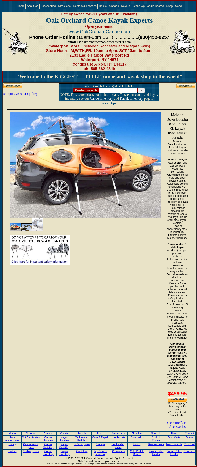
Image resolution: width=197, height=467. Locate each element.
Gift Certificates (31, 437)
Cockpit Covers (156, 439)
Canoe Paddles (48, 439)
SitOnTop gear (82, 444)
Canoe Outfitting (48, 446)
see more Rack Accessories (177, 424)
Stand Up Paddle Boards (148, 6)
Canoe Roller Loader (174, 453)
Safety (12, 444)
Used (178, 6)
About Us (32, 6)
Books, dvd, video (118, 446)
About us (31, 433)
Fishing (137, 444)
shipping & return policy (20, 94)
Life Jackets (118, 437)
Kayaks (126, 6)
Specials (156, 433)
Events (189, 437)
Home (20, 6)
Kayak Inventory (64, 453)
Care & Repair (100, 437)
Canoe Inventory (48, 453)
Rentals (82, 433)
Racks (102, 6)
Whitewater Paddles (81, 439)
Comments (118, 451)
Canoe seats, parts (30, 446)
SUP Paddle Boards (137, 453)
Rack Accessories (12, 439)
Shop (169, 6)
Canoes (114, 6)
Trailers (12, 451)
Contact (189, 433)
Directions (64, 6)
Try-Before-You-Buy (100, 453)
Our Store (81, 451)
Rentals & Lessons (84, 6)
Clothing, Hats (31, 451)
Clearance (189, 451)
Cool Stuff (189, 444)
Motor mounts (174, 444)
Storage (100, 444)
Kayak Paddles (64, 439)
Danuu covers (156, 444)
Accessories (48, 6)
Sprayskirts (137, 437)
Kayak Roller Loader (156, 453)
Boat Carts (174, 437)
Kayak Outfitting (64, 446)
